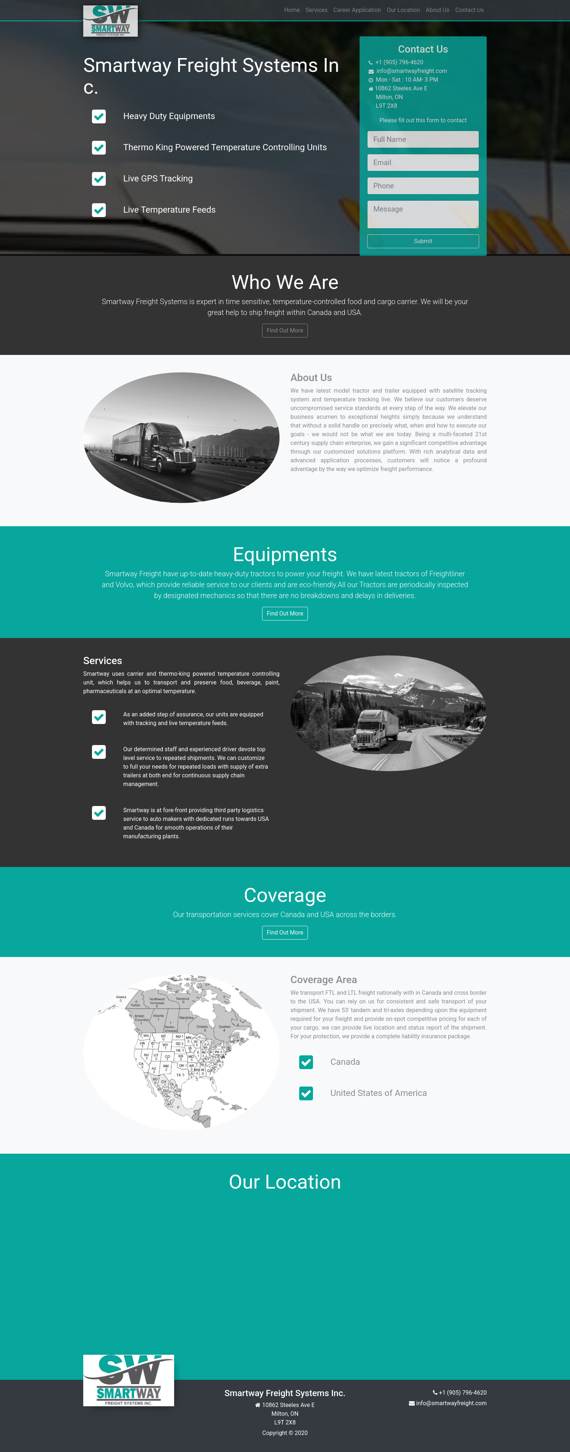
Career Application (357, 10)
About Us (437, 10)
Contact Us (469, 10)
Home (292, 10)
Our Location (403, 10)
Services (317, 10)
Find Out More (285, 330)
